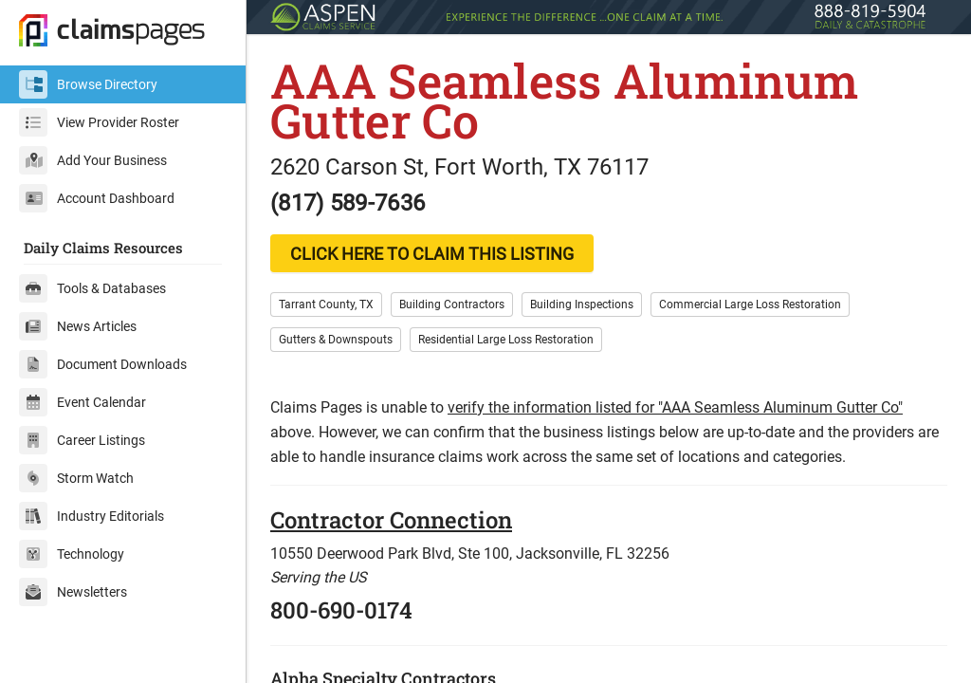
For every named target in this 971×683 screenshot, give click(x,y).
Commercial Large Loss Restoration (750, 304)
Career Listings (82, 440)
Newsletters (73, 592)
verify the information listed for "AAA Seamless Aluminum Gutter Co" (675, 407)
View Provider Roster (99, 122)
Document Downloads (103, 364)
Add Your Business (93, 160)
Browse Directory (88, 84)
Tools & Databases (92, 288)
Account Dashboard (96, 198)
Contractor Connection (391, 520)
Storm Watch (76, 478)
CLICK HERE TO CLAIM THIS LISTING (432, 254)
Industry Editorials (91, 516)
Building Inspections (581, 304)
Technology (71, 554)
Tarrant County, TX (326, 304)
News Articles (78, 326)
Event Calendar (82, 402)
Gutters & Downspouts (336, 339)
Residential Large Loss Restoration (506, 339)
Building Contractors (451, 304)
